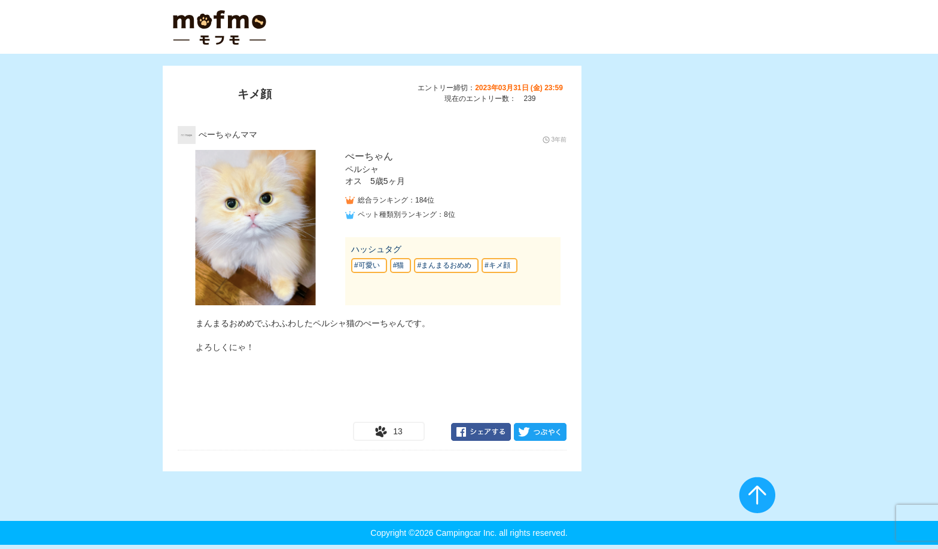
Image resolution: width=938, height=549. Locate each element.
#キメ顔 (497, 265)
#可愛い (367, 265)
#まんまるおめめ (444, 265)
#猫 (398, 265)
